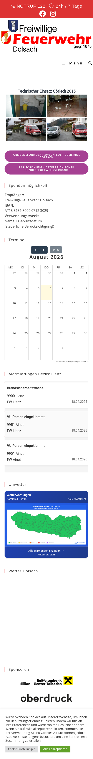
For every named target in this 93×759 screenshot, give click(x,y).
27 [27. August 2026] (49, 333)
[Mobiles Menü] (73, 63)
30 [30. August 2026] (85, 333)
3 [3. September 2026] (50, 348)
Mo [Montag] (10, 267)
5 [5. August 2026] (39, 288)
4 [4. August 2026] (27, 288)
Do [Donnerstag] (46, 267)
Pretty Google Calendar (77, 361)
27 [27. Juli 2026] (14, 273)
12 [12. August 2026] (38, 303)
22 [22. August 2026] (73, 318)
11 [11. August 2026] (26, 303)
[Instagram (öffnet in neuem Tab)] (52, 13)
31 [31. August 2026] (14, 348)
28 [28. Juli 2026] (26, 273)
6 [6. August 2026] (50, 288)
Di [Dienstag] (22, 267)
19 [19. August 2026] (38, 318)
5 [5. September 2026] (74, 348)
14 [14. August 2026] (61, 303)
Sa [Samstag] (70, 267)
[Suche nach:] (89, 63)
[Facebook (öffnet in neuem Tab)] (42, 13)
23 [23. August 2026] (85, 318)
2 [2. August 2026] (86, 273)
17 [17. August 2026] (14, 318)
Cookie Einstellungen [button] (21, 749)
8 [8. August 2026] (74, 288)
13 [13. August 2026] (49, 303)
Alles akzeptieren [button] (55, 749)
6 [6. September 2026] (86, 348)
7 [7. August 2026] (62, 288)
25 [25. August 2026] (26, 333)
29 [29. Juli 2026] (38, 273)
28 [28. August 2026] (61, 333)
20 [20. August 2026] (49, 318)
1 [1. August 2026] (74, 273)
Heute (56, 250)
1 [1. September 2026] (27, 348)
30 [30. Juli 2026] (49, 273)
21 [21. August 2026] (61, 318)
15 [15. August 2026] (73, 303)
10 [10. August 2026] (14, 303)
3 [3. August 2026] (15, 288)
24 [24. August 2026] (14, 333)
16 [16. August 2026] (85, 303)
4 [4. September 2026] (62, 348)
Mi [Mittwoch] (34, 267)
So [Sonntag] (82, 267)
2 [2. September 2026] (39, 348)
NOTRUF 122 (31, 6)
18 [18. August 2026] (26, 318)
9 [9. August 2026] (86, 288)
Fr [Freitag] (58, 267)
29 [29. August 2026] (73, 333)
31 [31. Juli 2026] (61, 273)
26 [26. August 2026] (38, 333)
